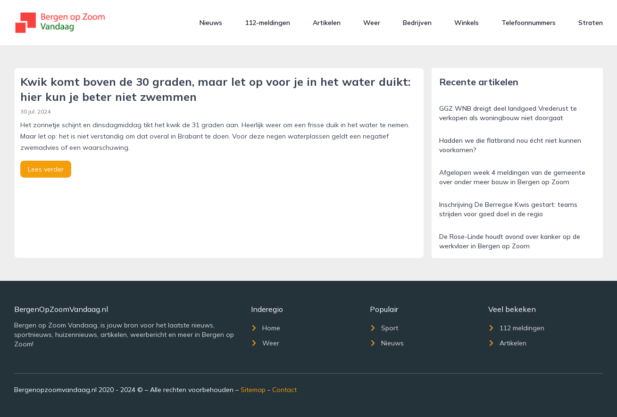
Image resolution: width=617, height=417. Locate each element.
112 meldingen (516, 328)
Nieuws (211, 22)
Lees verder (46, 169)
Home (265, 328)
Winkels (466, 22)
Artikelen (327, 22)
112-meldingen (267, 22)
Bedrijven (417, 22)
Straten (590, 22)
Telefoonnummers (528, 22)
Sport (384, 328)
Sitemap (253, 389)
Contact (284, 389)
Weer (371, 22)
